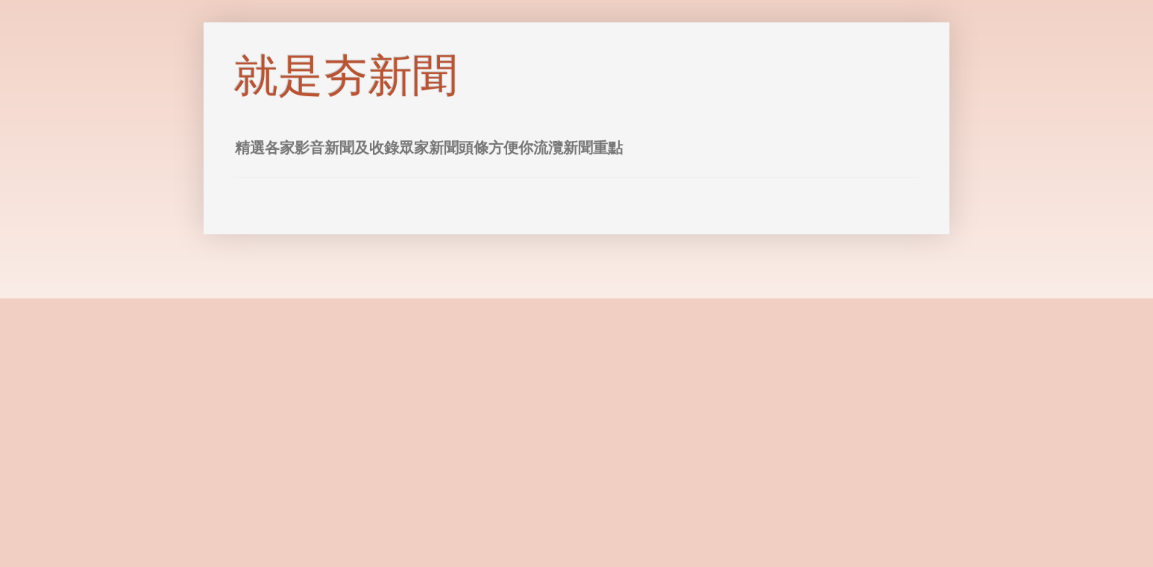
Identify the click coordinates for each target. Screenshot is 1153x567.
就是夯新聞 (345, 76)
